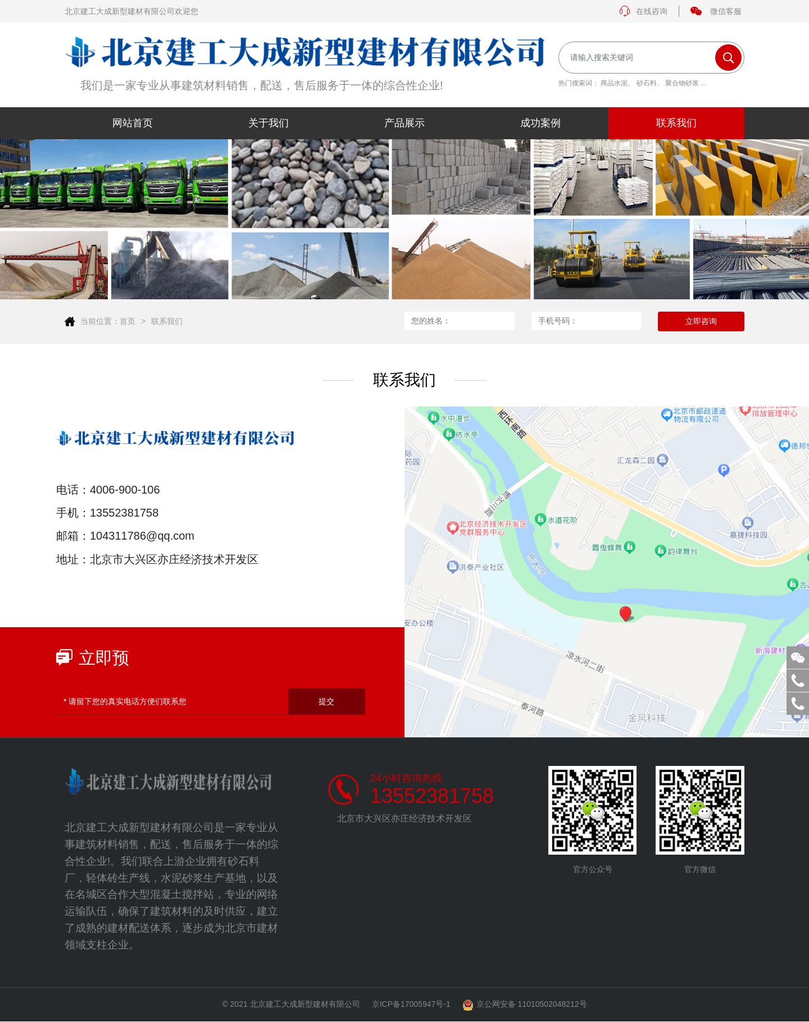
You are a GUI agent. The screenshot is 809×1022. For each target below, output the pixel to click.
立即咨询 (701, 321)
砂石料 (647, 83)
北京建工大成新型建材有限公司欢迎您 (131, 11)
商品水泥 (614, 83)
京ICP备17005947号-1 (411, 1004)
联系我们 (167, 321)
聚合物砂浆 (682, 83)
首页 (127, 321)
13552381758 (432, 796)
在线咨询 (643, 11)
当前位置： (100, 321)
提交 (326, 701)
